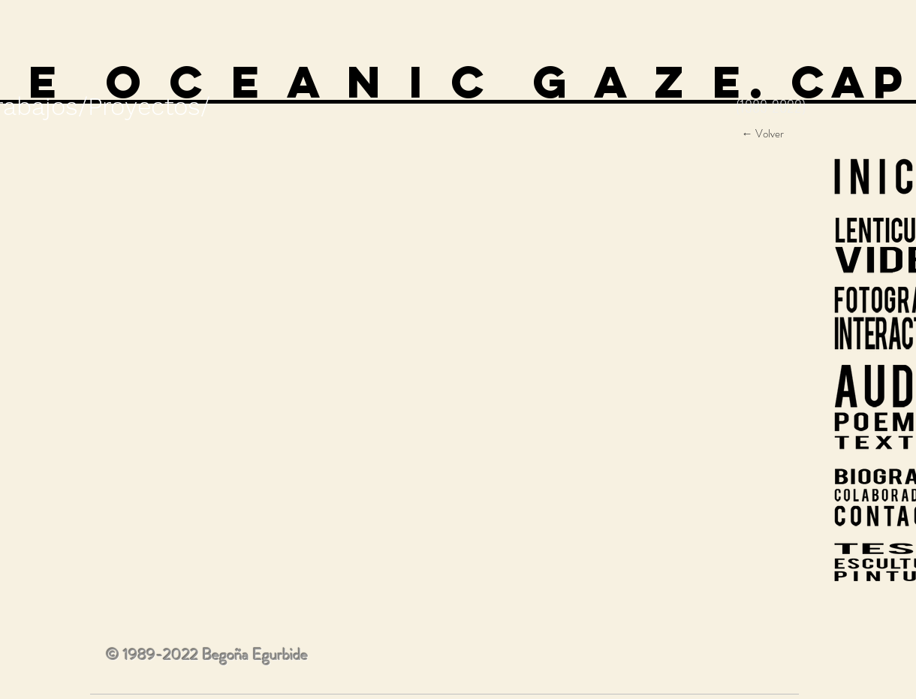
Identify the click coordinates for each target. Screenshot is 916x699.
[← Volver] (762, 133)
